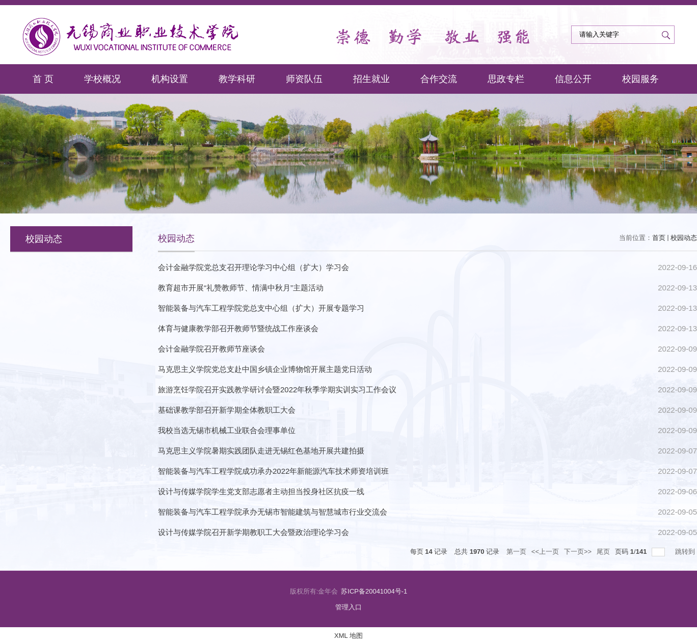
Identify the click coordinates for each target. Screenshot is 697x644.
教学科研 (237, 79)
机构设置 (169, 79)
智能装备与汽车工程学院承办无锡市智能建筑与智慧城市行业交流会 (272, 511)
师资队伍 (304, 79)
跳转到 (686, 551)
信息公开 (573, 79)
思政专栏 (506, 79)
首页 (658, 238)
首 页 (43, 79)
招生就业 (371, 79)
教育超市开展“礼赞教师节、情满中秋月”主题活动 (241, 287)
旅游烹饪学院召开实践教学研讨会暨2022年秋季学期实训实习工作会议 (277, 389)
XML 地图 (348, 635)
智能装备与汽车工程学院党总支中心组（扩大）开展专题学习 (261, 308)
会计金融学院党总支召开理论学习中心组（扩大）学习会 (253, 267)
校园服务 (640, 79)
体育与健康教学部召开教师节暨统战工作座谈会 (238, 328)
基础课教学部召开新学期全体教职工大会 (227, 410)
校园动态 (684, 238)
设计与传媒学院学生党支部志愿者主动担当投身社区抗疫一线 (261, 491)
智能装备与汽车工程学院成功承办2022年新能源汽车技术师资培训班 (273, 471)
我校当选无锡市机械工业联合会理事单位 (227, 430)
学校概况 (102, 79)
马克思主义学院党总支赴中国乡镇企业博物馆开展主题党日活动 (265, 369)
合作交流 (438, 79)
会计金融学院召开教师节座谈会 (211, 348)
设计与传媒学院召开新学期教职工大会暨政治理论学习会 (253, 532)
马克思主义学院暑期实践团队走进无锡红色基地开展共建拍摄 (261, 450)
